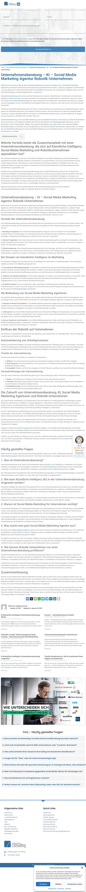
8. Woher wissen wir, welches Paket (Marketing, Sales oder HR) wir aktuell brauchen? (41, 784)
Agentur (46, 124)
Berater (63, 163)
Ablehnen (58, 884)
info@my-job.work (21, 606)
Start (2, 67)
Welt (31, 90)
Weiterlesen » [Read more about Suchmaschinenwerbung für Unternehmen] (48, 648)
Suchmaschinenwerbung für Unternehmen (61, 635)
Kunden (32, 270)
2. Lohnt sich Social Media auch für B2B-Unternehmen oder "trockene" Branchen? (39, 745)
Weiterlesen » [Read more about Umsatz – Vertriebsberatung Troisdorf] (48, 629)
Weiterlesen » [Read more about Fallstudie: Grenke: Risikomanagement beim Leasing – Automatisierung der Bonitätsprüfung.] (4, 651)
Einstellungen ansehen (74, 884)
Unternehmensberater (50, 467)
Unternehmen (40, 90)
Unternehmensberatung (35, 85)
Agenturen (4, 88)
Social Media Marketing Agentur (17, 67)
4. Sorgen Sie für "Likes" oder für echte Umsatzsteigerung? (29, 758)
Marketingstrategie (59, 122)
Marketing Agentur (12, 456)
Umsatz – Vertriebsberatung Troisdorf (59, 615)
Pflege (54, 312)
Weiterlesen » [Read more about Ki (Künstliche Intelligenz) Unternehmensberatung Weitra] (4, 629)
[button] (82, 868)
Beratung (6, 232)
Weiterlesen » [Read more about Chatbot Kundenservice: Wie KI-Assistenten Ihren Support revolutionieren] (48, 670)
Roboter (3, 345)
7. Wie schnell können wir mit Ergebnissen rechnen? (25, 778)
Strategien (62, 176)
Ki (60, 85)
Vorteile (26, 161)
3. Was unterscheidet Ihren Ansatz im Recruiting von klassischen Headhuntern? (38, 751)
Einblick (29, 210)
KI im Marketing (19, 264)
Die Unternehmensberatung (10, 223)
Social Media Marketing (17, 101)
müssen (24, 381)
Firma (48, 579)
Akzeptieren (43, 884)
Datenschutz (61, 888)
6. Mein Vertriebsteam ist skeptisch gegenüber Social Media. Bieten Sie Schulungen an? (42, 771)
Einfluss (26, 430)
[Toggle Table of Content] (20, 136)
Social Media (66, 85)
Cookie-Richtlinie (52, 888)
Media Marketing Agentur (21, 530)
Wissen (62, 320)
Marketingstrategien (20, 289)
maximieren (50, 559)
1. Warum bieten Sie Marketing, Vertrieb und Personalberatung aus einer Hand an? (40, 738)
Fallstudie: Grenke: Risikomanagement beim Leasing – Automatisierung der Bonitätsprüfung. (19, 636)
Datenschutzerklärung (20, 39)
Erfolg (64, 120)
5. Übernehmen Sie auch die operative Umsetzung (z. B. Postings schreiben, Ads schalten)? (43, 765)
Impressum (68, 888)
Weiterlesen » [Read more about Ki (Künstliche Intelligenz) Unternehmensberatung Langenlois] (4, 670)
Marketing (74, 85)
